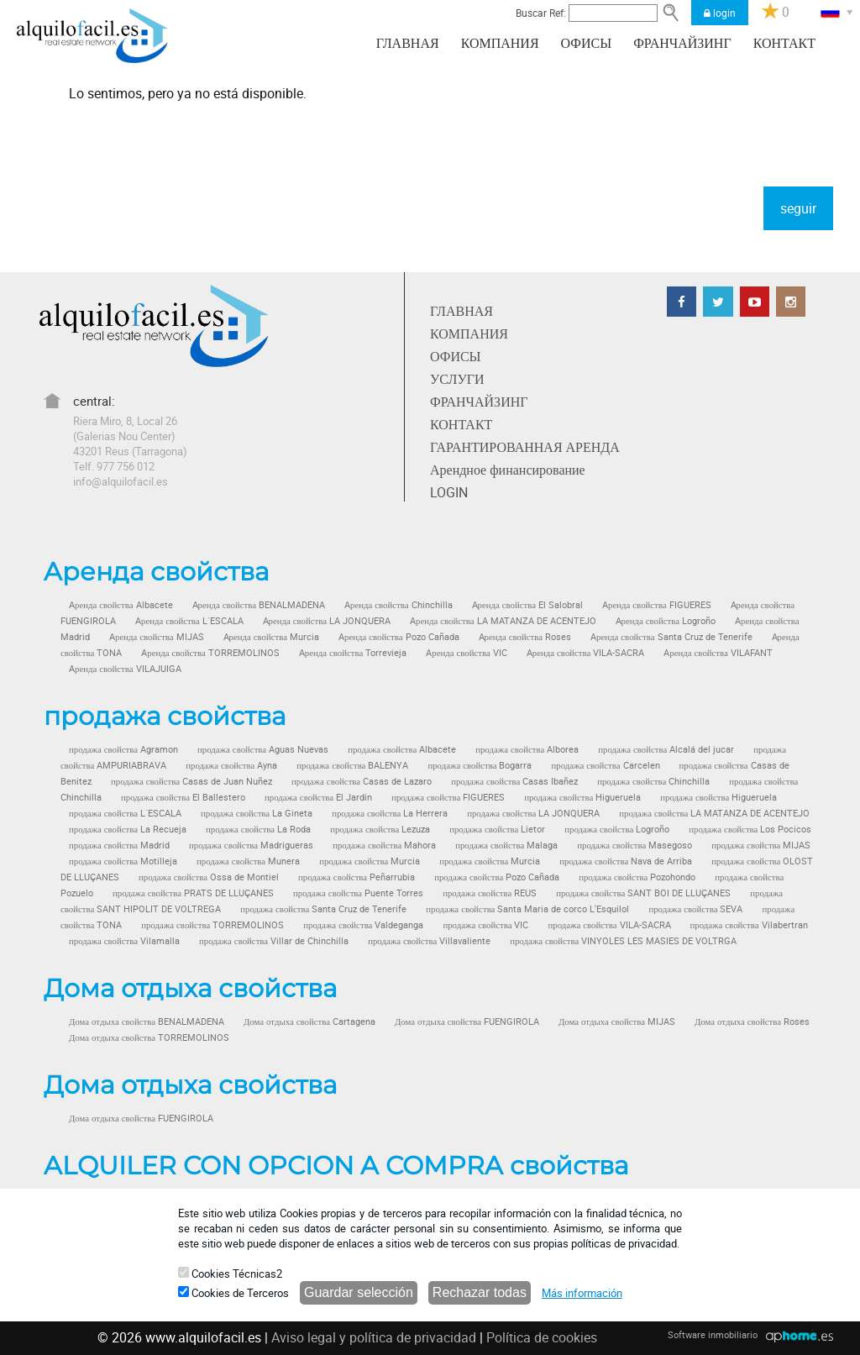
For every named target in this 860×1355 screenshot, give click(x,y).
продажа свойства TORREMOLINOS (212, 925)
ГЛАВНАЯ (407, 43)
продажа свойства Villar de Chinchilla (274, 941)
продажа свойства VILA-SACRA (609, 925)
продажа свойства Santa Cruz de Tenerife (323, 909)
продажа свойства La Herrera (390, 813)
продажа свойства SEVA (695, 909)
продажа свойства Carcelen (605, 765)
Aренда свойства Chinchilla (398, 605)
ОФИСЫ (586, 43)
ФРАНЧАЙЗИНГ (682, 43)
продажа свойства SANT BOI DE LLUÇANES (643, 893)
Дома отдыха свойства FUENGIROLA (467, 1021)
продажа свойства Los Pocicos (750, 829)
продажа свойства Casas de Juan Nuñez (191, 781)
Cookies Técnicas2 (230, 1273)
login (720, 12)
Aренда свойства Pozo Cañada (398, 637)
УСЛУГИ (457, 379)
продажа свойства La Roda (258, 829)
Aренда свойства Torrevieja (353, 653)
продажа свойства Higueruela (582, 797)
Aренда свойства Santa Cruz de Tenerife (671, 637)
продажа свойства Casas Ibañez (514, 781)
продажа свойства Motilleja (123, 861)
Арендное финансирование (507, 469)
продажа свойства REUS (490, 893)
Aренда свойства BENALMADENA (259, 605)
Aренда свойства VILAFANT (718, 653)
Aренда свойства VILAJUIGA (125, 669)
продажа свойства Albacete (402, 749)
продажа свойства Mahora (384, 845)
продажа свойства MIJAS (760, 845)
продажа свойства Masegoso (634, 845)
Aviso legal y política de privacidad (373, 1337)
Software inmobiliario (713, 1334)
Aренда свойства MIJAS (156, 637)
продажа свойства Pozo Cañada (496, 877)
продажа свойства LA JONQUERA (533, 813)
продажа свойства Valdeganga (363, 925)
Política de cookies (541, 1337)
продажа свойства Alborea (527, 749)
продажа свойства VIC (485, 925)
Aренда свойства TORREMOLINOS (210, 653)
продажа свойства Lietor (497, 829)
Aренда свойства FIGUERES (656, 605)
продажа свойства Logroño (616, 829)
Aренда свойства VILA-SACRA (586, 653)
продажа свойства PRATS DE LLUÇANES (193, 893)
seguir (798, 208)
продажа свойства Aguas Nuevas (262, 749)
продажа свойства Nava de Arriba (625, 861)
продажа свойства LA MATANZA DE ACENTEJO (714, 813)
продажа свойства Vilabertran (749, 925)
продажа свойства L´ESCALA (125, 813)
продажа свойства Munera (248, 861)
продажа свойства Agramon (123, 749)
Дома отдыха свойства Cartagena (309, 1021)
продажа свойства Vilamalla (124, 941)
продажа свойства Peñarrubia (356, 877)
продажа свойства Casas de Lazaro (361, 781)
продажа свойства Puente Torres (358, 893)
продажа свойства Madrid (119, 845)
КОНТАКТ (784, 43)
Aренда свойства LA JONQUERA (327, 621)
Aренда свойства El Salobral (528, 605)
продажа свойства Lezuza (380, 829)
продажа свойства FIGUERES (448, 797)
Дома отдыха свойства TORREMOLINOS (149, 1037)
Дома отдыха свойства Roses (752, 1021)
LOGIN (449, 492)
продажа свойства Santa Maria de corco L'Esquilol (527, 909)
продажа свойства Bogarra (479, 765)
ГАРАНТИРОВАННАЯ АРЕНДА (525, 447)
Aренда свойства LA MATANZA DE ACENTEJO (503, 621)
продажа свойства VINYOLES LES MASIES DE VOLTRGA (623, 941)
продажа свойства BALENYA (352, 765)
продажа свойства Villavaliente (429, 941)
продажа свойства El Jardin (318, 797)
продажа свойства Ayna (231, 765)
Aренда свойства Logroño (666, 621)
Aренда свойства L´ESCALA (189, 621)
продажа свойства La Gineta (256, 813)
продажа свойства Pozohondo (637, 877)
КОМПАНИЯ (500, 43)
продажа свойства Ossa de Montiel (209, 877)
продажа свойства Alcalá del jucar (666, 749)
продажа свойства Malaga (506, 845)
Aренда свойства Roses (525, 637)
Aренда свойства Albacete (121, 605)
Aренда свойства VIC (466, 653)
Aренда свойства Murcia (271, 637)
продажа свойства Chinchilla (653, 781)
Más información (582, 1292)
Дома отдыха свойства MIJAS (616, 1021)
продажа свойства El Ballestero (183, 797)
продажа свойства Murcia (369, 861)
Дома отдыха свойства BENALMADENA (146, 1021)
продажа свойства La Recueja (127, 829)
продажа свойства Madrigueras (251, 845)
